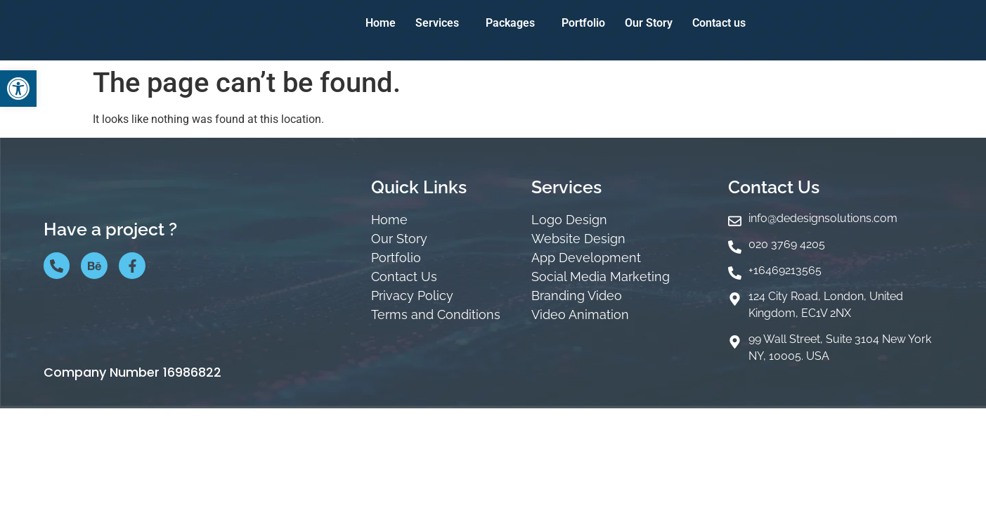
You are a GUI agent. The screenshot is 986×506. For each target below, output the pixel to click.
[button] (18, 88)
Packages (510, 23)
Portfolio (583, 23)
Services (437, 23)
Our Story (649, 23)
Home (380, 23)
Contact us (719, 23)
